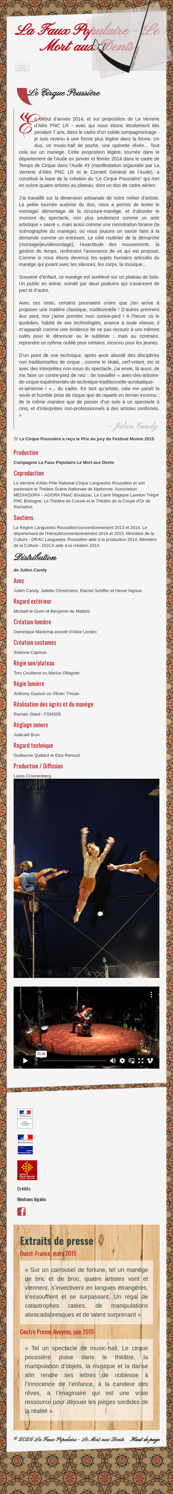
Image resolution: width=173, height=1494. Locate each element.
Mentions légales (31, 1198)
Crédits (24, 1188)
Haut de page (145, 1440)
